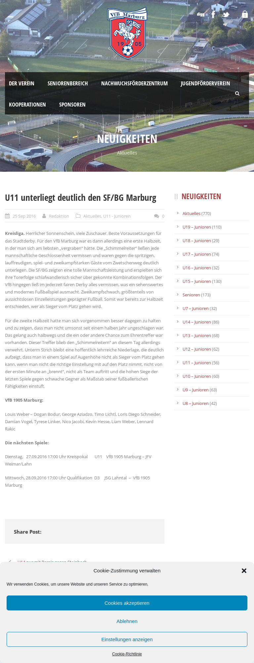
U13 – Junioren (197, 335)
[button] (244, 570)
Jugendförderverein (205, 83)
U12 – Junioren (197, 349)
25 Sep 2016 (24, 216)
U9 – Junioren (196, 390)
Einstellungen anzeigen (126, 639)
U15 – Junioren (197, 281)
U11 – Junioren (197, 363)
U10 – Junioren (197, 376)
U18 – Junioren (197, 240)
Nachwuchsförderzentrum (134, 83)
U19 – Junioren (197, 227)
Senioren (191, 295)
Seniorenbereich (68, 83)
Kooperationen (27, 104)
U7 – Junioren (196, 308)
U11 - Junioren (117, 216)
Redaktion (59, 216)
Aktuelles (92, 216)
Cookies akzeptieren (127, 603)
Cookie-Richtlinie (127, 654)
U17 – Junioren (197, 254)
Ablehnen (126, 621)
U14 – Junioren (197, 322)
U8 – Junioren (196, 403)
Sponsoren (72, 104)
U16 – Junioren (197, 268)
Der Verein (21, 83)
